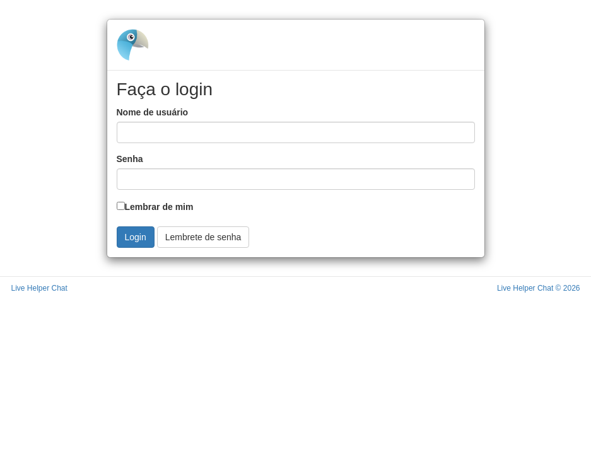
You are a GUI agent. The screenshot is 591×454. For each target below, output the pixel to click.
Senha (130, 159)
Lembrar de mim (155, 207)
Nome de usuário (153, 112)
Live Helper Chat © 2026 (538, 288)
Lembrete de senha (203, 237)
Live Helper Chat (39, 288)
